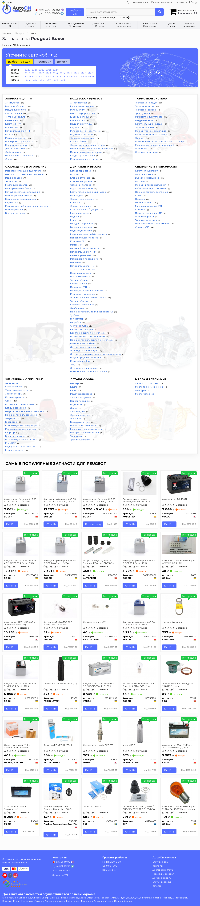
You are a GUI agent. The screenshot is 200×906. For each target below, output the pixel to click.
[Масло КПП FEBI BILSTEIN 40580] (139, 730)
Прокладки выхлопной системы (87, 336)
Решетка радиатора (81, 394)
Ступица (75, 127)
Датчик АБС (141, 148)
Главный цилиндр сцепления (150, 185)
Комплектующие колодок (149, 124)
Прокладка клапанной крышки (87, 290)
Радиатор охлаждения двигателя (23, 170)
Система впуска (79, 325)
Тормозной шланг (145, 127)
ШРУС (138, 195)
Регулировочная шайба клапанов (88, 234)
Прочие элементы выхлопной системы (91, 340)
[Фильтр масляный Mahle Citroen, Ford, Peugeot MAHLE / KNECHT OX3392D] (21, 729)
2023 (48, 69)
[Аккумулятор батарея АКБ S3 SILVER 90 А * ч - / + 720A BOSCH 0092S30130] (21, 667)
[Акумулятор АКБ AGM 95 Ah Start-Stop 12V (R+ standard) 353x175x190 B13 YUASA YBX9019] (21, 606)
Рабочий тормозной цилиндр (151, 134)
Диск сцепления (144, 174)
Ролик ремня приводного (19, 141)
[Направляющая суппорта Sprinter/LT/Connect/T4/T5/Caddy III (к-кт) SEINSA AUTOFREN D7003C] (100, 544)
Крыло (74, 386)
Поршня (75, 174)
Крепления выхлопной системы (87, 333)
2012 (41, 73)
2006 (69, 76)
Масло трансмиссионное (149, 386)
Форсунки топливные (82, 304)
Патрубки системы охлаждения (22, 192)
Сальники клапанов (81, 185)
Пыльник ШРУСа (144, 202)
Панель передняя (80, 401)
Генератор (11, 422)
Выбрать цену (93, 524)
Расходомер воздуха (82, 329)
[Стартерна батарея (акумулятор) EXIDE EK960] (21, 790)
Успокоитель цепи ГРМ (83, 269)
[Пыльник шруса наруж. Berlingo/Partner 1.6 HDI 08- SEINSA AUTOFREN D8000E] (139, 483)
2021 (34, 69)
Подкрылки (76, 404)
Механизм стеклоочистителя (86, 429)
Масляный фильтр (80, 276)
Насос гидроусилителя (83, 113)
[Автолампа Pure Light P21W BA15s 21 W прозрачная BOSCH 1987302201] (139, 668)
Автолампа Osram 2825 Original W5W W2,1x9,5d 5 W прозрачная (179, 561)
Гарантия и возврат (162, 2)
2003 (49, 76)
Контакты (181, 2)
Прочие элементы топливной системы (91, 311)
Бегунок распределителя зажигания (25, 411)
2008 (84, 76)
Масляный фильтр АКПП (148, 206)
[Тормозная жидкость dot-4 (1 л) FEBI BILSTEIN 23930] (60, 669)
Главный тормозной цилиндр (151, 131)
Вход (193, 2)
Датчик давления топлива (84, 368)
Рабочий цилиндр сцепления (151, 188)
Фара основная (14, 386)
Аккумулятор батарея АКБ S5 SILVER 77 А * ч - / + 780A (139, 561)
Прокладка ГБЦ (78, 287)
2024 (55, 69)
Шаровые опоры (79, 116)
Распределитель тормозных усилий (155, 145)
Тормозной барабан (146, 109)
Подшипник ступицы (81, 124)
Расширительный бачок (18, 188)
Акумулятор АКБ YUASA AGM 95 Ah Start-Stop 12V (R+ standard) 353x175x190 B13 (20, 623)
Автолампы (11, 383)
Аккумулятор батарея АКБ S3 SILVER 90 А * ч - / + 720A (20, 684)
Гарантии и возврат (163, 874)
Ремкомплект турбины (82, 343)
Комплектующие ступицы (84, 159)
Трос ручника (142, 113)
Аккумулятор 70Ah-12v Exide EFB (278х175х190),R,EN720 (177, 746)
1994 (27, 79)
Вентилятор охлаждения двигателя (24, 174)
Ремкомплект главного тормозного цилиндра (160, 141)
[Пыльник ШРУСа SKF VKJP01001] (100, 790)
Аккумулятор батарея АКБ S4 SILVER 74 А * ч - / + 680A (139, 623)
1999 (62, 79)
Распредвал (77, 195)
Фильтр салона (13, 113)
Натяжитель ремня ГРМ (18, 131)
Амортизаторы (78, 102)
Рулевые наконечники (82, 106)
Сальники (140, 209)
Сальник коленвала (81, 206)
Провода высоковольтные (20, 404)
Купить (11, 524)
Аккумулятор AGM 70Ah (175, 499)
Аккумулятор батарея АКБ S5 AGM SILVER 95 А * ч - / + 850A (20, 561)
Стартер (10, 432)
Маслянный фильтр (16, 106)
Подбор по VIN (74, 12)
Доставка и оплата (137, 2)
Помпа (9, 134)
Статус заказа (160, 862)
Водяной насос (13, 177)
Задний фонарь (13, 393)
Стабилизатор (13, 152)
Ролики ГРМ (12, 127)
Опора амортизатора (82, 138)
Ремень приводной (16, 138)
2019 (90, 73)
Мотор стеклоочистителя (84, 432)
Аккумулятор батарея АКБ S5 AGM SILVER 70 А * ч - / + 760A (99, 500)
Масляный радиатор (16, 185)
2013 (48, 73)
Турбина (75, 315)
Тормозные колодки (146, 102)
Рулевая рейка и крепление (85, 131)
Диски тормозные (15, 148)
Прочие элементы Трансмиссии (153, 223)
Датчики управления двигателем (88, 297)
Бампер (74, 383)
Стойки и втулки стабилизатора (87, 145)
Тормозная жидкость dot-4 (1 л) (60, 683)
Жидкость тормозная (147, 383)
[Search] (159, 12)
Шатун (74, 220)
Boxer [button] (62, 61)
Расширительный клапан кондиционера (27, 206)
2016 (69, 73)
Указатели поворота (16, 390)
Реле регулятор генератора (21, 429)
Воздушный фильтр (15, 109)
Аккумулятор (12, 102)
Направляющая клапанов (84, 237)
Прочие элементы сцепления (151, 192)
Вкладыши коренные (81, 223)
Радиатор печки (14, 209)
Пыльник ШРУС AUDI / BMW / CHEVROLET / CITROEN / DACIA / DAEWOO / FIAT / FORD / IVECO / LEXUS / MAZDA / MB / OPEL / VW (139, 807)
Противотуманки (14, 397)
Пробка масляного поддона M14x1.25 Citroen (177, 684)
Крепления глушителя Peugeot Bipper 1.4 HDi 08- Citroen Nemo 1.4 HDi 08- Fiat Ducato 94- (59, 807)
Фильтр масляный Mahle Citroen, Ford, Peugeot (17, 746)
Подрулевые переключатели (21, 446)
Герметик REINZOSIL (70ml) (58, 745)
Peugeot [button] (43, 61)
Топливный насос (79, 301)
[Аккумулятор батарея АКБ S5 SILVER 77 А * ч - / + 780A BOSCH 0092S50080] (139, 544)
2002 (41, 76)
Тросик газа (77, 436)
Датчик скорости (144, 216)
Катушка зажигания (16, 407)
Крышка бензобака (81, 361)
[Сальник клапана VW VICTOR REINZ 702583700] (100, 606)
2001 (34, 76)
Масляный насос (79, 213)
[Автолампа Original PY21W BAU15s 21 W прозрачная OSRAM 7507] (179, 792)
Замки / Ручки (77, 411)
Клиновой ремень (172, 622)
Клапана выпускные (81, 181)
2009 (91, 76)
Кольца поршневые (81, 170)
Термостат (11, 181)
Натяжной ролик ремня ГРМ (86, 248)
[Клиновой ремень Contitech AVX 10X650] (179, 606)
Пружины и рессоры (81, 134)
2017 (76, 73)
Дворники (75, 418)
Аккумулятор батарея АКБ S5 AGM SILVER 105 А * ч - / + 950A (60, 500)
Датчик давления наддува (84, 350)
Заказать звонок (61, 870)
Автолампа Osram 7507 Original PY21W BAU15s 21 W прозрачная (179, 807)
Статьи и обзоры (161, 882)
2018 (83, 73)
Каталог (156, 886)
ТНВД (73, 364)
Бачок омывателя (80, 422)
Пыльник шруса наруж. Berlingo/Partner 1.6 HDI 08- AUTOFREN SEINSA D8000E (137, 500)
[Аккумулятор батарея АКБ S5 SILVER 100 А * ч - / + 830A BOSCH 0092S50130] (21, 483)
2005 (62, 76)
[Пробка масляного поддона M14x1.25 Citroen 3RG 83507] (179, 667)
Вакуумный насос (145, 120)
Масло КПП (129, 745)
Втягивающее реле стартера (21, 439)
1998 (55, 79)
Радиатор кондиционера (19, 195)
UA (5, 2)
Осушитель (11, 202)
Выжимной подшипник (147, 177)
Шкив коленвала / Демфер (85, 209)
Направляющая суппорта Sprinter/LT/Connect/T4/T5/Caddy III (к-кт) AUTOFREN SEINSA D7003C (100, 561)
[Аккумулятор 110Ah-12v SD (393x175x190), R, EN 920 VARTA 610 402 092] (100, 669)
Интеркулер (77, 318)
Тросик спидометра (146, 220)
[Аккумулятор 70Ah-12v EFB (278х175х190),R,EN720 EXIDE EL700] (179, 729)
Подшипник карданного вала (86, 152)
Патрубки (75, 322)
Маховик (140, 181)
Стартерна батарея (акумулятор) (15, 807)
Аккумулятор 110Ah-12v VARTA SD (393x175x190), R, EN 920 (98, 684)
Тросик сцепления (80, 439)
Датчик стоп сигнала (146, 152)
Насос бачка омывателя (83, 425)
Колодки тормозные (16, 145)
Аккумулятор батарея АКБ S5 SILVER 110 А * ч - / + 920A (60, 561)
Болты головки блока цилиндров (88, 192)
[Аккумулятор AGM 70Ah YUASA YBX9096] (179, 483)
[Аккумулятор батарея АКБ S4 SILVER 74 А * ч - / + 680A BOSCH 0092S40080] (139, 606)
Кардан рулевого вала (82, 155)
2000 (28, 76)
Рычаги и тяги (77, 120)
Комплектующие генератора (21, 425)
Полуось (140, 199)
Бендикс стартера (15, 436)
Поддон (74, 216)
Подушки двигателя (81, 230)
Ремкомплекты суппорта (149, 116)
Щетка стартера (14, 450)
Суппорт (140, 138)
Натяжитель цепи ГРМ (82, 266)
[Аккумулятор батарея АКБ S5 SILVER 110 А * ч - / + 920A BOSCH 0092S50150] (60, 544)
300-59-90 (48, 9)
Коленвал (75, 202)
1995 (34, 79)
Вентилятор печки (15, 213)
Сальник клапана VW (94, 622)
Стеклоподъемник (80, 415)
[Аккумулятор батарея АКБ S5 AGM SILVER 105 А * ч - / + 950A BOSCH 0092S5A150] (60, 483)
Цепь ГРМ (75, 262)
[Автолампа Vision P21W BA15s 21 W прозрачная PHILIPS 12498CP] (60, 606)
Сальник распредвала (82, 199)
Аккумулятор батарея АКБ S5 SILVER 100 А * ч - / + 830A (20, 500)
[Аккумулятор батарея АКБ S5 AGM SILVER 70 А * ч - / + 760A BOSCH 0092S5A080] (100, 483)
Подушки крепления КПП (149, 213)
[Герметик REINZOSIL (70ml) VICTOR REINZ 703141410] (60, 730)
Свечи (9, 159)
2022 (41, 69)
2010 (27, 73)
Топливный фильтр (15, 116)
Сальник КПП (142, 227)
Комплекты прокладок (82, 294)
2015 (62, 73)
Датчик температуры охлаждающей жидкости (95, 354)
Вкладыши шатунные (81, 227)
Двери (74, 408)
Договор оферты (161, 878)
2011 (34, 73)
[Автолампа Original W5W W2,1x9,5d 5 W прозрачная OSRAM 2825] (179, 544)
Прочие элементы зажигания (21, 415)
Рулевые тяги (77, 109)
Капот (73, 390)
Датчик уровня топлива (83, 347)
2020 (27, 69)
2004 (56, 76)
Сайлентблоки (78, 141)
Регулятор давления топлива (86, 357)
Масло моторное (144, 394)
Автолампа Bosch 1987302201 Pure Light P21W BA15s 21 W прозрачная (138, 684)
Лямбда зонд (77, 308)
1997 (48, 79)
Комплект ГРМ (13, 124)
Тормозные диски (145, 106)
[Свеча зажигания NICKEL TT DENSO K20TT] (100, 730)
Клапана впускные (80, 177)
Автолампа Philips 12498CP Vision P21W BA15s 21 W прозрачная (58, 623)
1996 (41, 79)
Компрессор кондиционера (20, 199)
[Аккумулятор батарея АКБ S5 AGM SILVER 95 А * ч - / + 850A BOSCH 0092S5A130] (21, 544)
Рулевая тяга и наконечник (20, 155)
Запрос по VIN (60, 875)
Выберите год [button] (19, 61)
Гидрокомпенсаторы (81, 188)
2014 (55, 73)
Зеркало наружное (81, 397)
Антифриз (141, 390)
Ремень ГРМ (12, 120)
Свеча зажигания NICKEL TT (98, 745)
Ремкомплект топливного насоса (88, 371)
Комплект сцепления (147, 170)
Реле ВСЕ (10, 443)
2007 (77, 76)
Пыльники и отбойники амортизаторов (91, 148)
